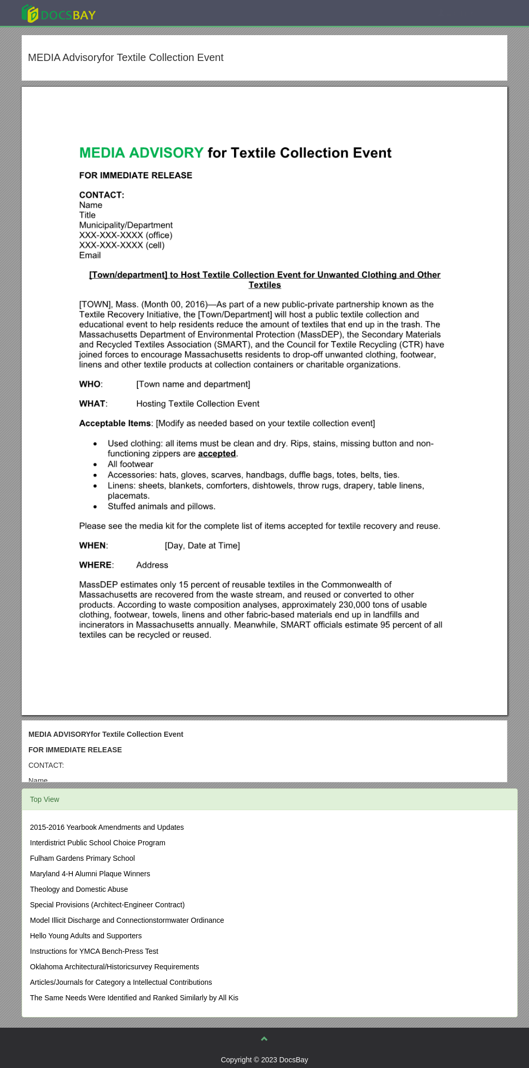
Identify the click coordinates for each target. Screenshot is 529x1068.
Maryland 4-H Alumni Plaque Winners (90, 874)
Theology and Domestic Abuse (79, 889)
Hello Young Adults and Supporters (86, 936)
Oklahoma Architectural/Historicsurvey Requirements (114, 967)
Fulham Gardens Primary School (82, 858)
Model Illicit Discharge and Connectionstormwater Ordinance (127, 920)
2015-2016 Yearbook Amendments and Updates (107, 827)
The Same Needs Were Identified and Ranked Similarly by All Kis (134, 998)
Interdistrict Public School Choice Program (97, 843)
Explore (136, 12)
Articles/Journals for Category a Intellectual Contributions (121, 982)
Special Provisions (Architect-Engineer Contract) (107, 905)
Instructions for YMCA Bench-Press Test (94, 951)
